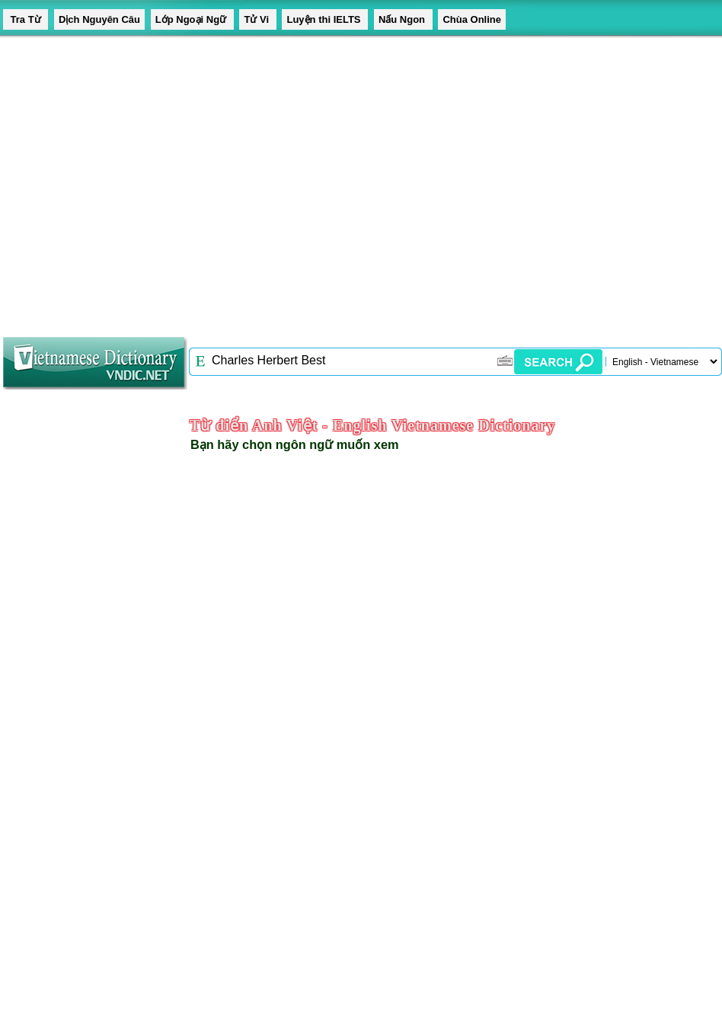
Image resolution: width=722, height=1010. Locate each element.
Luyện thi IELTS (324, 19)
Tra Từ (25, 19)
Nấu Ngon (403, 19)
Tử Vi (257, 19)
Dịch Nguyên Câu (99, 19)
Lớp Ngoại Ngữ (192, 19)
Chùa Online (471, 19)
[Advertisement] (143, 181)
